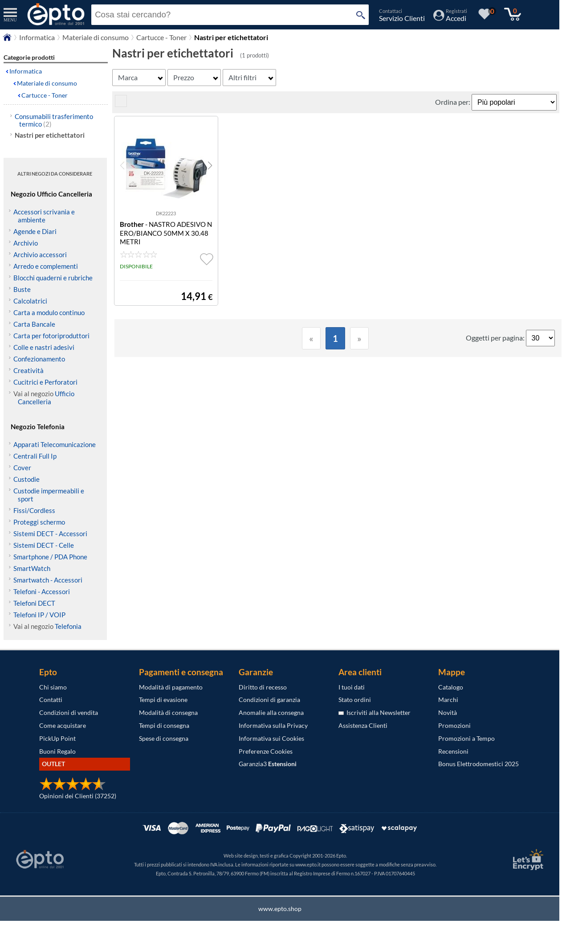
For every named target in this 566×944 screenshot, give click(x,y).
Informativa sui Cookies (271, 738)
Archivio (25, 243)
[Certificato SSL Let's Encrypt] (527, 859)
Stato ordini (354, 699)
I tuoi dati (351, 687)
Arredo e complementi (45, 266)
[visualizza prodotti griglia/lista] (121, 104)
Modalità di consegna (168, 712)
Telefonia (68, 626)
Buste (22, 289)
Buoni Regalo (57, 751)
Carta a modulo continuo (49, 312)
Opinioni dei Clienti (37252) (77, 796)
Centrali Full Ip (35, 456)
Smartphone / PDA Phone (50, 557)
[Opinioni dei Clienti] (72, 788)
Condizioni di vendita (68, 712)
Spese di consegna (163, 738)
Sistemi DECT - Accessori (50, 533)
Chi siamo (53, 687)
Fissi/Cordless (34, 510)
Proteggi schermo (39, 522)
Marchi (448, 699)
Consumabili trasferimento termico (54, 120)
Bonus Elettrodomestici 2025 (478, 764)
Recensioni (453, 751)
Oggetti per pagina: (496, 337)
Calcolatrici (30, 301)
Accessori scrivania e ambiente (44, 216)
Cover (22, 468)
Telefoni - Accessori (41, 591)
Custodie (26, 479)
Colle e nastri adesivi (43, 347)
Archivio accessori (40, 254)
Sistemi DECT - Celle (43, 545)
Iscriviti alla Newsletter (374, 712)
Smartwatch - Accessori (47, 580)
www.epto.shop (279, 908)
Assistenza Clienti (362, 725)
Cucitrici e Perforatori (45, 382)
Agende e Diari (35, 231)
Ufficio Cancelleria (46, 398)
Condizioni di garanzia (269, 699)
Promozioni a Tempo (466, 738)
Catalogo (450, 687)
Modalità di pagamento (171, 687)
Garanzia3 (268, 764)
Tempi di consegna (164, 725)
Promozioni (454, 725)
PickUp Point (57, 738)
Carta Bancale (34, 324)
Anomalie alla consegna (271, 712)
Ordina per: (453, 102)
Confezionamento (39, 359)
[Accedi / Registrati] (450, 18)
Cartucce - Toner (161, 37)
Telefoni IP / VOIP (39, 615)
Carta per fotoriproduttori (51, 336)
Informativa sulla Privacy (273, 725)
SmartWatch (31, 568)
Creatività (28, 370)
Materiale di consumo (95, 37)
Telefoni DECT (34, 603)
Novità (447, 712)
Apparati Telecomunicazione (54, 444)
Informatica (37, 37)
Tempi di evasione (163, 699)
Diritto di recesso (263, 687)
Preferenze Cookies (266, 751)
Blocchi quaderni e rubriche (53, 278)
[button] (210, 165)
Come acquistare (62, 725)
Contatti (50, 699)
